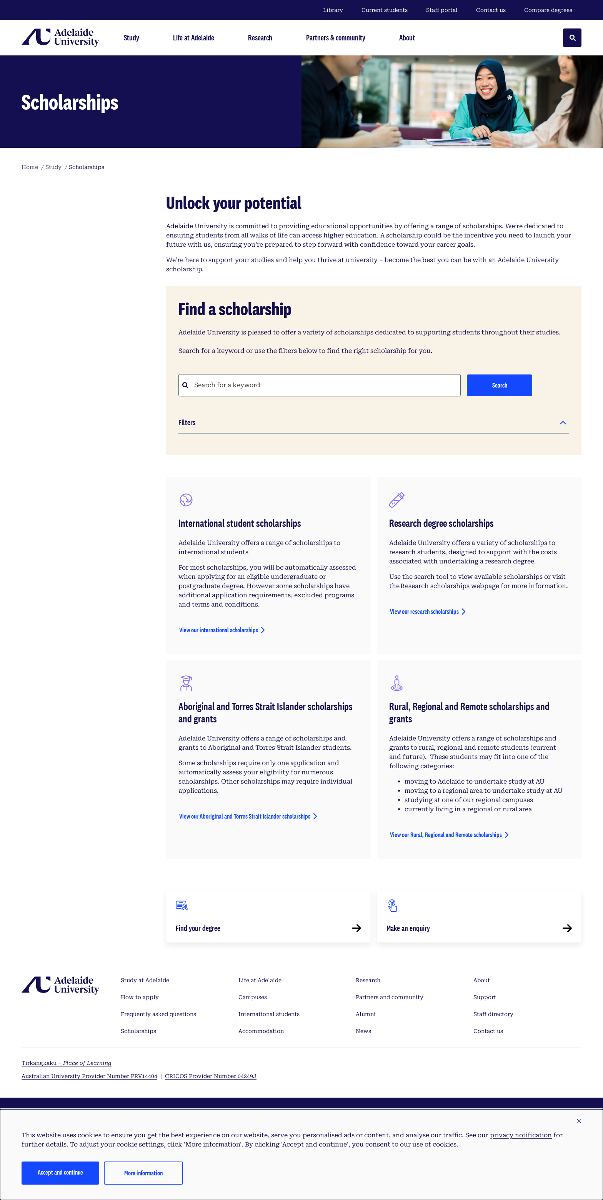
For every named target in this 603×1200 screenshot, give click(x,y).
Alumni (366, 1014)
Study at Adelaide (145, 980)
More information (143, 1172)
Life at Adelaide (260, 980)
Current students (384, 10)
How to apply (140, 997)
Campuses (252, 997)
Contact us (491, 10)
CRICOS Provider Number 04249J (211, 1076)
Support (484, 997)
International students (269, 1014)
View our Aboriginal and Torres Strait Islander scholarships (244, 816)
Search (499, 385)
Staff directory (493, 1014)
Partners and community (389, 997)
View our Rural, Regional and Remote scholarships (446, 834)
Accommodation (261, 1031)
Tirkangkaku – (67, 1063)
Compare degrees (552, 10)
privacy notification (521, 1135)
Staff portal (442, 10)
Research (368, 980)
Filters (186, 422)
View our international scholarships (218, 629)
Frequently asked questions (158, 1014)
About (481, 980)
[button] (579, 1121)
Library (333, 10)
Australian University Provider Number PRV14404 (89, 1076)
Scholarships (138, 1031)
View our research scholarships (424, 611)
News (363, 1031)
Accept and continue (60, 1172)
